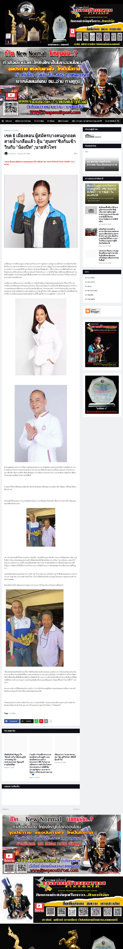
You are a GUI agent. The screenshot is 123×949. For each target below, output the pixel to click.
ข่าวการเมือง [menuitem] (39, 121)
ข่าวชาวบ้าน (90, 282)
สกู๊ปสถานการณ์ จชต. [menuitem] (23, 121)
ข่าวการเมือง (90, 278)
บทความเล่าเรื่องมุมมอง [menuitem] (36, 127)
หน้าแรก (7, 130)
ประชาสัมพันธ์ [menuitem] (110, 121)
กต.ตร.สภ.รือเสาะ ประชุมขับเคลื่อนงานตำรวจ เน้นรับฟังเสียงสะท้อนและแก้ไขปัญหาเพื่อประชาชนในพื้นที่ (109, 255)
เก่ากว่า (76, 809)
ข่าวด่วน (88, 286)
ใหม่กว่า (6, 809)
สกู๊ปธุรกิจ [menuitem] (10, 127)
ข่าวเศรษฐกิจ (90, 299)
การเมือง (15, 130)
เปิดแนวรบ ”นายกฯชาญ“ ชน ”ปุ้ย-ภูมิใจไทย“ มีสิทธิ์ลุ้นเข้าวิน (65, 757)
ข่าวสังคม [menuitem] (50, 121)
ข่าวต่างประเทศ (91, 291)
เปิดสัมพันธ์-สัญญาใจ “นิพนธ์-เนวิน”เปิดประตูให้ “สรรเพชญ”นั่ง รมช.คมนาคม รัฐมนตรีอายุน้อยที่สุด (15, 759)
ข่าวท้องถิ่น (89, 295)
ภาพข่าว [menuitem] (21, 127)
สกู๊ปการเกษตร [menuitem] (63, 121)
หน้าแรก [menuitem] (9, 121)
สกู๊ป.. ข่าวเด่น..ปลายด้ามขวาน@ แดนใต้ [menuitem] (87, 121)
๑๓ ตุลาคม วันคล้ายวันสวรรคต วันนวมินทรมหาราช (102, 163)
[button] (4, 121)
